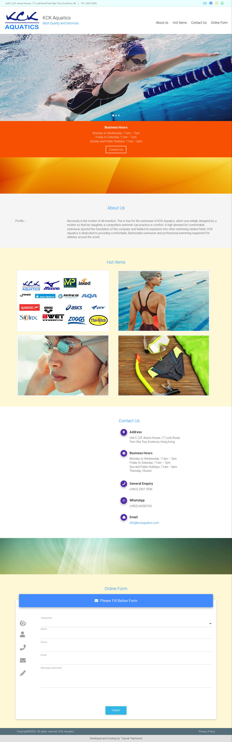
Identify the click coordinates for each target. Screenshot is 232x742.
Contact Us (199, 23)
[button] (17, 77)
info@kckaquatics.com (144, 523)
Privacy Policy (207, 731)
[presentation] (47, 697)
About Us (162, 23)
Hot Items (180, 23)
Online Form (219, 23)
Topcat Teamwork (131, 738)
